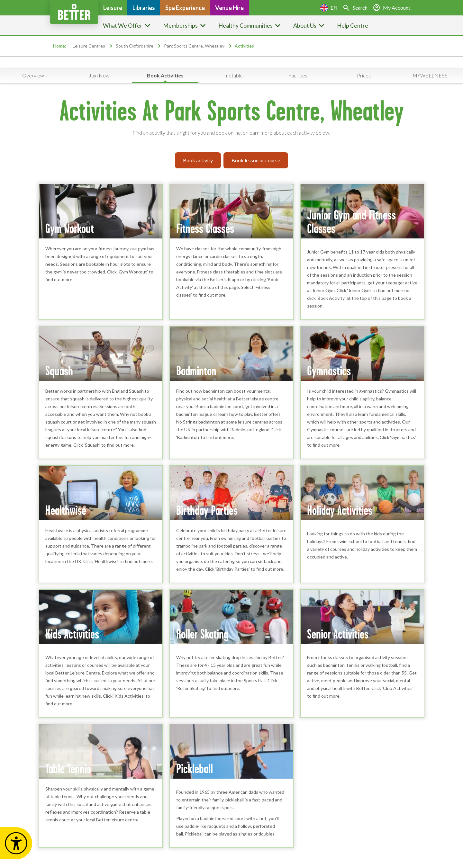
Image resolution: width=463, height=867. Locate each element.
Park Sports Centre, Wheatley (194, 46)
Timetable (232, 75)
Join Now (99, 75)
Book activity (198, 160)
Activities (244, 46)
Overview (33, 75)
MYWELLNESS (430, 75)
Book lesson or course (256, 160)
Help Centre (352, 25)
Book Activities (165, 75)
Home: (59, 46)
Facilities (297, 75)
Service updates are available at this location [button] (235, 62)
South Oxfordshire (134, 46)
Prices (364, 75)
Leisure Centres (89, 46)
